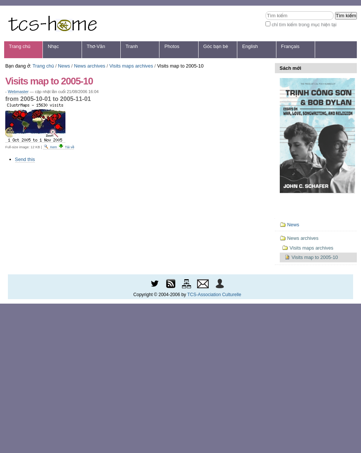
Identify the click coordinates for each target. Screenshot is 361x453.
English (250, 46)
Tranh (132, 46)
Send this (25, 159)
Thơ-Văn (95, 46)
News (64, 66)
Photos (171, 46)
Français (290, 46)
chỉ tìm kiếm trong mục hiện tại (304, 24)
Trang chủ (19, 46)
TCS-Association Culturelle (214, 294)
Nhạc (53, 46)
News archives (89, 66)
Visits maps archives (131, 66)
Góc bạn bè (215, 46)
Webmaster (18, 91)
